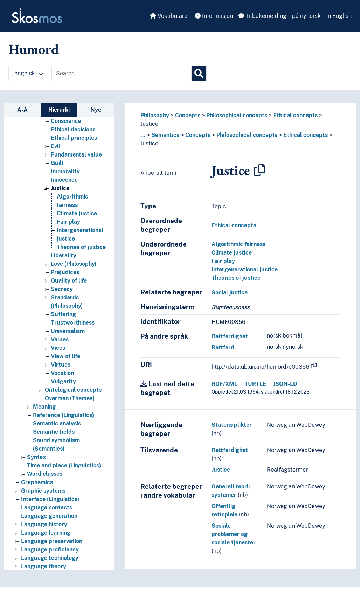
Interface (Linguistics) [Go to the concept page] (50, 499)
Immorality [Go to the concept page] (65, 171)
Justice (149, 123)
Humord (33, 49)
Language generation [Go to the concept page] (49, 516)
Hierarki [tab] (59, 109)
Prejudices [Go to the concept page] (65, 272)
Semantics (165, 135)
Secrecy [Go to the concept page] (62, 289)
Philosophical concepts (236, 115)
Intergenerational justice (245, 269)
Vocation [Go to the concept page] (62, 373)
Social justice (230, 292)
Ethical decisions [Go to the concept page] (73, 129)
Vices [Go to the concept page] (58, 348)
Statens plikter (232, 425)
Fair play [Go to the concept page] (68, 221)
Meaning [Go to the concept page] (44, 406)
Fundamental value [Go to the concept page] (76, 154)
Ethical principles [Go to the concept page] (74, 137)
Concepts (187, 115)
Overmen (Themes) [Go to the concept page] (69, 398)
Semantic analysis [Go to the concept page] (57, 423)
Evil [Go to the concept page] (55, 146)
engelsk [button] (28, 73)
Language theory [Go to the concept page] (43, 566)
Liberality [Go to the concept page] (63, 255)
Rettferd (223, 347)
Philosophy (154, 115)
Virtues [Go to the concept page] (60, 364)
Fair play (223, 261)
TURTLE (255, 384)
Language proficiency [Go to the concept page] (50, 549)
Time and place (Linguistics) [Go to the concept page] (64, 465)
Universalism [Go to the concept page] (68, 331)
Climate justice (232, 252)
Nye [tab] (95, 109)
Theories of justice (236, 278)
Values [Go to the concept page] (60, 339)
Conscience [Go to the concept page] (66, 121)
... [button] (142, 135)
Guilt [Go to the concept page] (57, 163)
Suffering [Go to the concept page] (63, 314)
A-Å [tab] (22, 109)
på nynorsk (306, 16)
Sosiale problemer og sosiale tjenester (234, 534)
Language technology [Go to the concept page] (49, 558)
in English (339, 16)
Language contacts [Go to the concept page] (46, 507)
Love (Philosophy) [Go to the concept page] (73, 264)
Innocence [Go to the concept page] (64, 179)
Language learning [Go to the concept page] (45, 532)
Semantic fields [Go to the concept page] (54, 432)
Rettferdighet (230, 336)
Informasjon (214, 16)
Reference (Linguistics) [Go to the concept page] (63, 415)
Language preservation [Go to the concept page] (51, 541)
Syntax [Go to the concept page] (36, 457)
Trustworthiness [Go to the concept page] (73, 322)
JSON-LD (285, 384)
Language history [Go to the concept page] (44, 524)
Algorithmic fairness (238, 244)
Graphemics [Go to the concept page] (37, 482)
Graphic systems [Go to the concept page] (43, 490)
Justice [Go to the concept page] (60, 188)
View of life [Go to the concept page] (65, 356)
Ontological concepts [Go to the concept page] (73, 390)
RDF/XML (224, 384)
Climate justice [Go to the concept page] (77, 213)
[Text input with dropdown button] (121, 73)
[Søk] (199, 73)
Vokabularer (169, 16)
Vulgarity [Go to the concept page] (63, 381)
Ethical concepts (295, 115)
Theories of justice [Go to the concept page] (81, 247)
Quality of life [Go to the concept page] (69, 280)
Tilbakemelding (262, 16)
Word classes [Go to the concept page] (44, 474)
